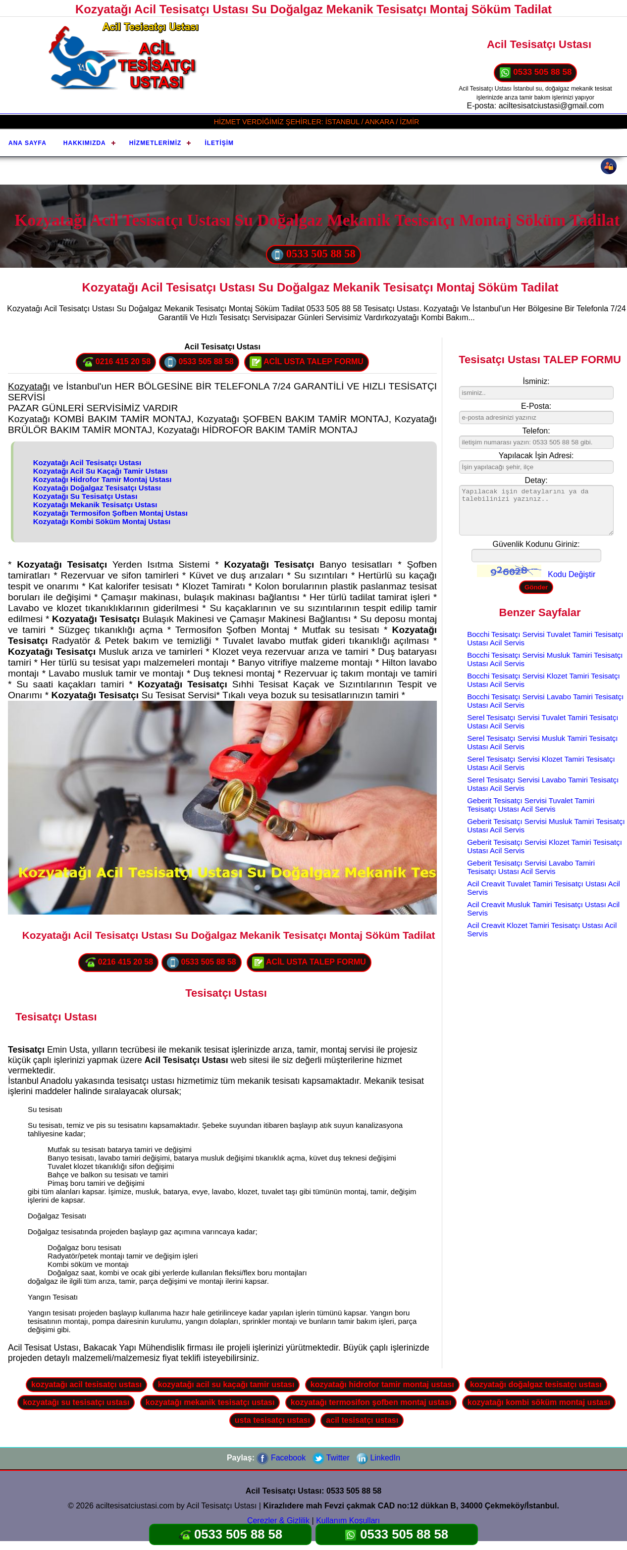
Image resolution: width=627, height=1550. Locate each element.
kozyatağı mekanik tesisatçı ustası (210, 1402)
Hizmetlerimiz (155, 143)
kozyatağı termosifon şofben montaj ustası (371, 1402)
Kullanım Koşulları (348, 1520)
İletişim (219, 143)
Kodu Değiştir (571, 574)
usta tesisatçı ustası (272, 1420)
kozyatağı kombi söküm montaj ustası (539, 1402)
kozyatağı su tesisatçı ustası (76, 1402)
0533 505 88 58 (535, 73)
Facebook (281, 1457)
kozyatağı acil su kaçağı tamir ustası (226, 1384)
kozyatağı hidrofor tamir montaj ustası (382, 1384)
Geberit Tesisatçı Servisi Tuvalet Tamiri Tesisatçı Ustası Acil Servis (530, 804)
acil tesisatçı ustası (362, 1420)
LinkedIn (378, 1457)
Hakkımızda (84, 143)
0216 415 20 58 (116, 362)
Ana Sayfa (27, 143)
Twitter (331, 1457)
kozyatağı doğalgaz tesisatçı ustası (536, 1384)
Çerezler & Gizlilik (278, 1520)
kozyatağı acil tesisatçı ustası (86, 1384)
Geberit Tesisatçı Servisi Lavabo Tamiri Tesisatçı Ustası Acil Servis (531, 867)
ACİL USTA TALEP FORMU (307, 362)
